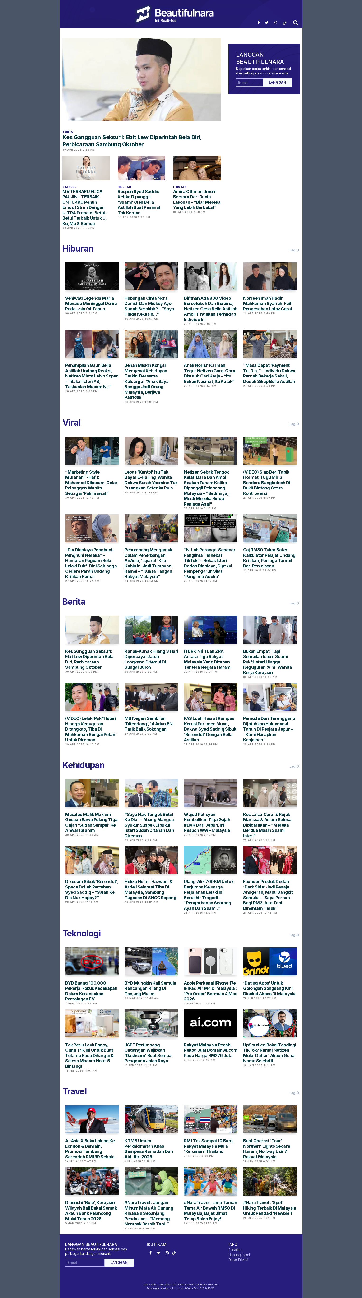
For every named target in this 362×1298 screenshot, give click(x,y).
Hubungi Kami (239, 1254)
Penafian (234, 1249)
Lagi (294, 250)
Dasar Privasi (238, 1259)
